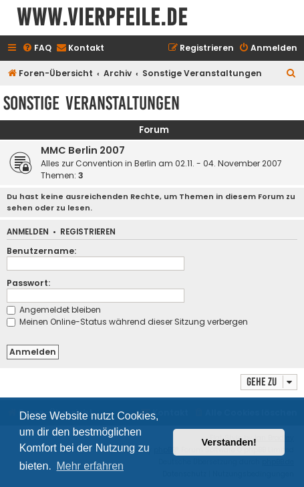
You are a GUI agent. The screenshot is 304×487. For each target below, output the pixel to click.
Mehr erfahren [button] (90, 466)
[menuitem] (36, 48)
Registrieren (88, 232)
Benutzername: (41, 251)
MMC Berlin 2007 (83, 150)
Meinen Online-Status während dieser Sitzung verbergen (127, 321)
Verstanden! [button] (229, 442)
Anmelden (28, 232)
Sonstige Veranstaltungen (91, 103)
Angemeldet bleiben (54, 309)
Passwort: (28, 283)
